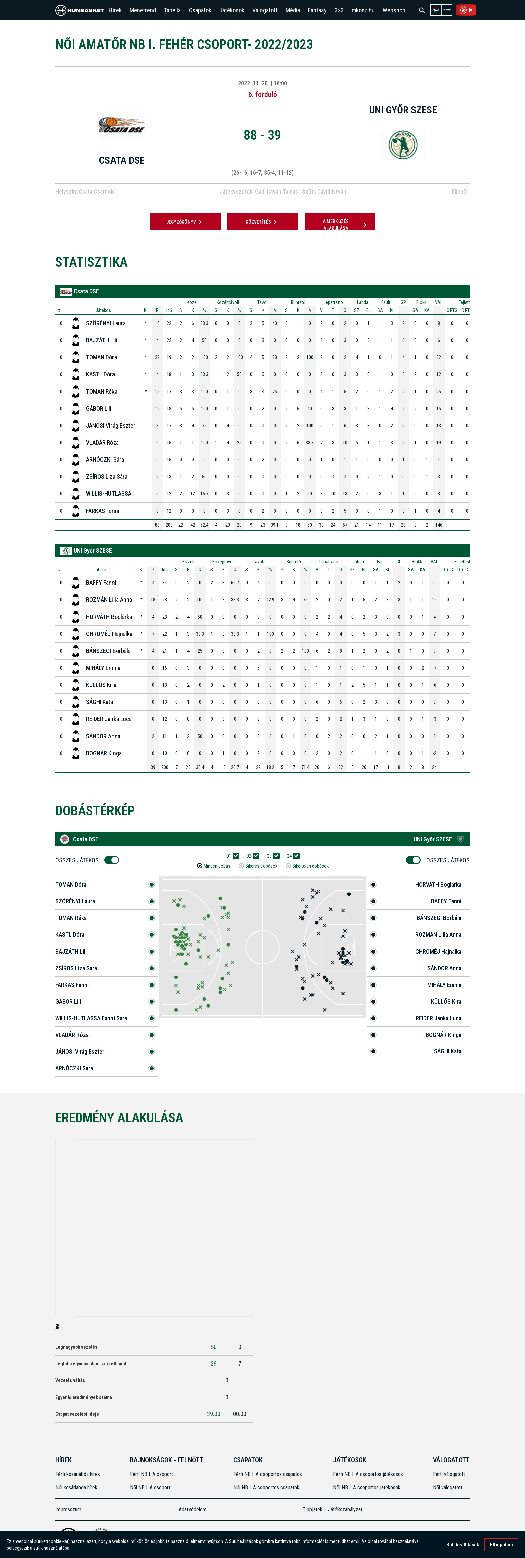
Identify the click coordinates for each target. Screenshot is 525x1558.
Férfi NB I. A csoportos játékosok (368, 1474)
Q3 (271, 856)
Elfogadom (501, 1545)
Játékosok (231, 10)
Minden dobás (217, 866)
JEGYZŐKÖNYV (185, 222)
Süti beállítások (462, 1545)
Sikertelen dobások (310, 866)
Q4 (291, 856)
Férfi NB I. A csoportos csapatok (268, 1474)
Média (293, 10)
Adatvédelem (193, 1509)
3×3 (339, 10)
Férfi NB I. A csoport (151, 1474)
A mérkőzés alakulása (346, 225)
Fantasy (317, 10)
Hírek (115, 10)
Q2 (251, 856)
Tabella (172, 10)
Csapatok (200, 10)
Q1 (231, 856)
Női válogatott (447, 1487)
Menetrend (143, 10)
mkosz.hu (363, 10)
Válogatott (265, 10)
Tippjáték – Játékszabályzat (332, 1509)
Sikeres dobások (261, 866)
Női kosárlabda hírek (76, 1487)
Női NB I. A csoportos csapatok (267, 1487)
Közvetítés (262, 222)
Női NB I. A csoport (150, 1487)
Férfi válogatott (449, 1474)
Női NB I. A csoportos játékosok (366, 1487)
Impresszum (68, 1509)
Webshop (394, 10)
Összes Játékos (79, 860)
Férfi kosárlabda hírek (77, 1474)
